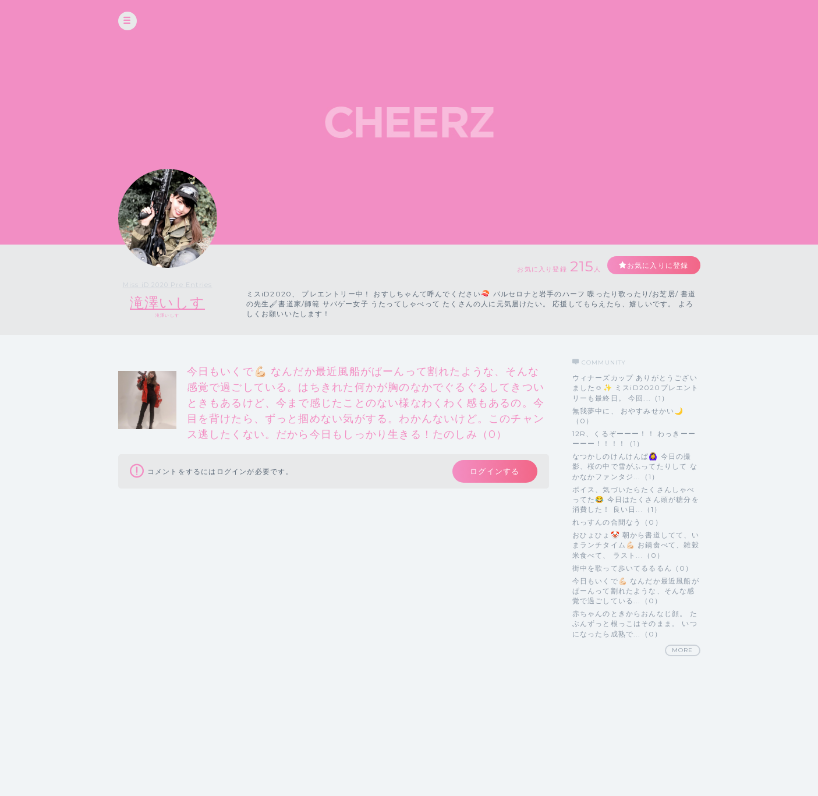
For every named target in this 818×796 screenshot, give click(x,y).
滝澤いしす (167, 302)
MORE (682, 650)
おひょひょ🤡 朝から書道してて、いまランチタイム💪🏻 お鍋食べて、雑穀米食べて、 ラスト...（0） (635, 544)
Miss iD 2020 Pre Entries (168, 285)
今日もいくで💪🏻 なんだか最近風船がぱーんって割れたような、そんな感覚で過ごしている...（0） (635, 590)
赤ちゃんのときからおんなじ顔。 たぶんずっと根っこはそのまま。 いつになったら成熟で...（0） (634, 623)
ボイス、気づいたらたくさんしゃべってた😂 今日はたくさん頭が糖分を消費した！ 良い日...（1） (635, 499)
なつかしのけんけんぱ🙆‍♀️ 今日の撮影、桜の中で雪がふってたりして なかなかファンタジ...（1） (634, 466)
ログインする (494, 471)
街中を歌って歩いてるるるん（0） (632, 568)
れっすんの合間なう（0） (617, 522)
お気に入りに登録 (658, 265)
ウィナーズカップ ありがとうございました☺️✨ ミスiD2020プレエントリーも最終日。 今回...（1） (635, 387)
